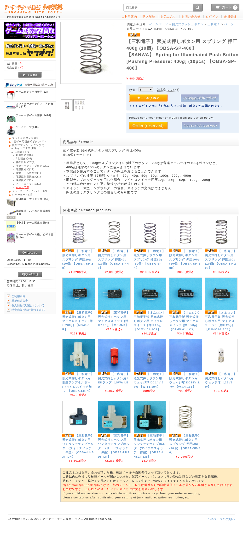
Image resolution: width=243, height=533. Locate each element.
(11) (29, 141)
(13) (25, 148)
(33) (22, 187)
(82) (28, 145)
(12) (32, 92)
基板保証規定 (20, 300)
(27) (34, 105)
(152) (33, 199)
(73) (23, 152)
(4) (28, 173)
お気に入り (168, 16)
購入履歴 (149, 16)
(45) (33, 222)
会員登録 (230, 16)
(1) (26, 162)
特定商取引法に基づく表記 (28, 309)
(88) (33, 212)
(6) (24, 158)
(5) (24, 155)
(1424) (33, 115)
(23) (23, 194)
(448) (27, 127)
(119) (25, 138)
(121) (30, 191)
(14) (34, 236)
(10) (33, 165)
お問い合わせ (191, 16)
